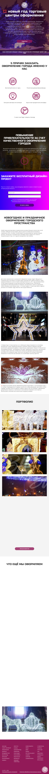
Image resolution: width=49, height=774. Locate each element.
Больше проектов (24, 548)
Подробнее (24, 41)
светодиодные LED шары (19, 349)
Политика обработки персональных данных (30, 772)
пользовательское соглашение (23, 199)
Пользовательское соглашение (9, 772)
